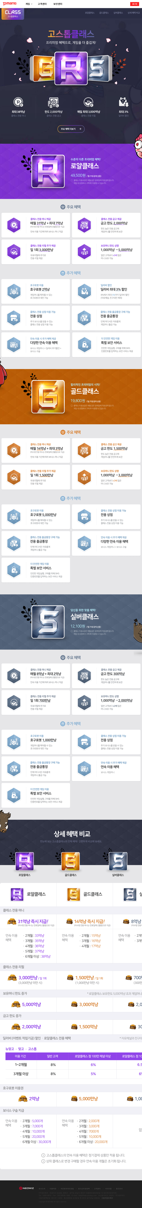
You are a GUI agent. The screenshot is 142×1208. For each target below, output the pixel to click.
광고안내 (119, 1188)
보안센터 (57, 3)
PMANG (9, 3)
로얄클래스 (90, 13)
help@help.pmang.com (88, 1195)
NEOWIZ (27, 1187)
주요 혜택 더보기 (71, 129)
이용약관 (53, 1188)
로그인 (134, 4)
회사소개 (42, 1188)
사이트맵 (108, 1188)
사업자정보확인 (107, 1198)
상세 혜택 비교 (133, 13)
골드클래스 (104, 13)
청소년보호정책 (84, 1188)
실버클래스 (118, 13)
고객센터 (42, 3)
